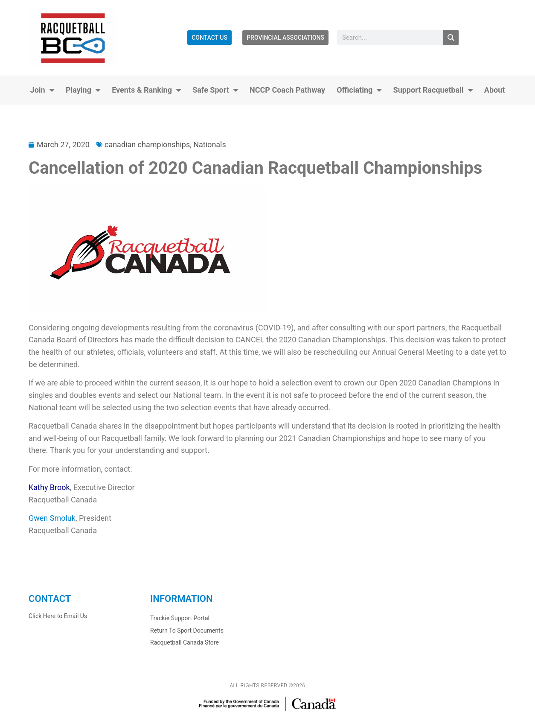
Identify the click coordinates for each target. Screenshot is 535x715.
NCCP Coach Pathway (287, 89)
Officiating (359, 90)
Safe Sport (215, 90)
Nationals (209, 144)
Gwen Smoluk (52, 518)
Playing (83, 90)
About (494, 89)
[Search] (451, 37)
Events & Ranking (146, 90)
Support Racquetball (433, 90)
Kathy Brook (49, 487)
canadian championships (147, 144)
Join (42, 90)
